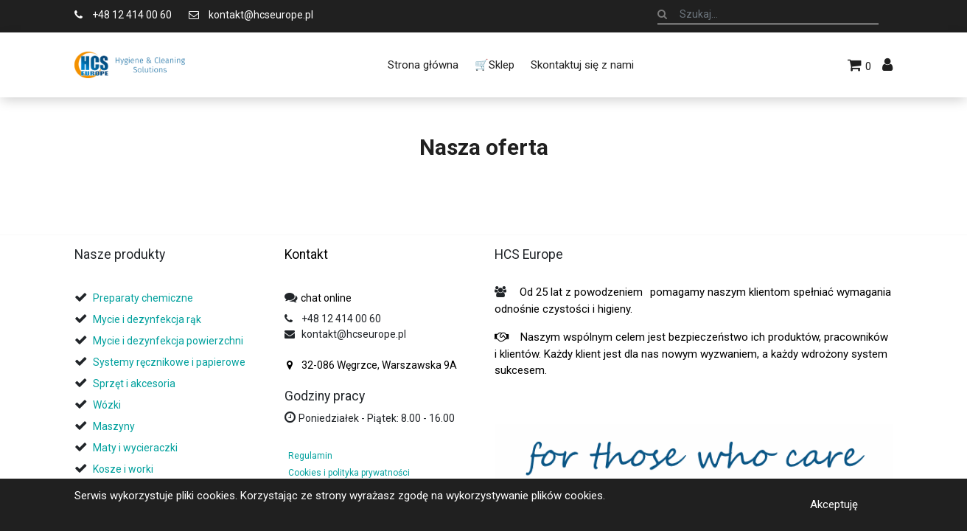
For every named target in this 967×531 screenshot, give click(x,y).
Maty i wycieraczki (135, 448)
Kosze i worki (123, 469)
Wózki (107, 405)
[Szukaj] (662, 14)
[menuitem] (422, 64)
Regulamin (310, 456)
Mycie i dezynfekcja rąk (147, 319)
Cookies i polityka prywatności (349, 473)
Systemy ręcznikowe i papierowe (170, 362)
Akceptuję (834, 504)
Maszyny (114, 426)
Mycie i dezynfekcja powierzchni (168, 341)
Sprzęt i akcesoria (134, 383)
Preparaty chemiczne (144, 298)
